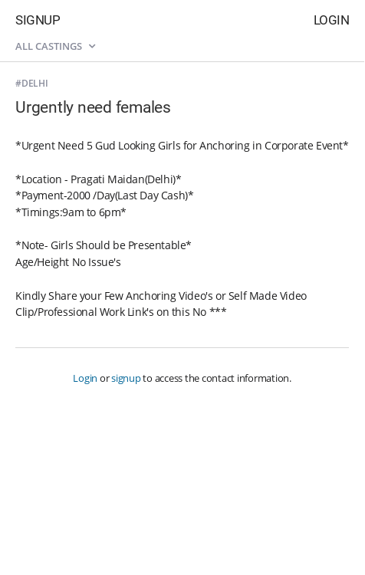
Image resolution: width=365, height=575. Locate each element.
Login (332, 20)
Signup (37, 20)
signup (126, 378)
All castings (55, 46)
